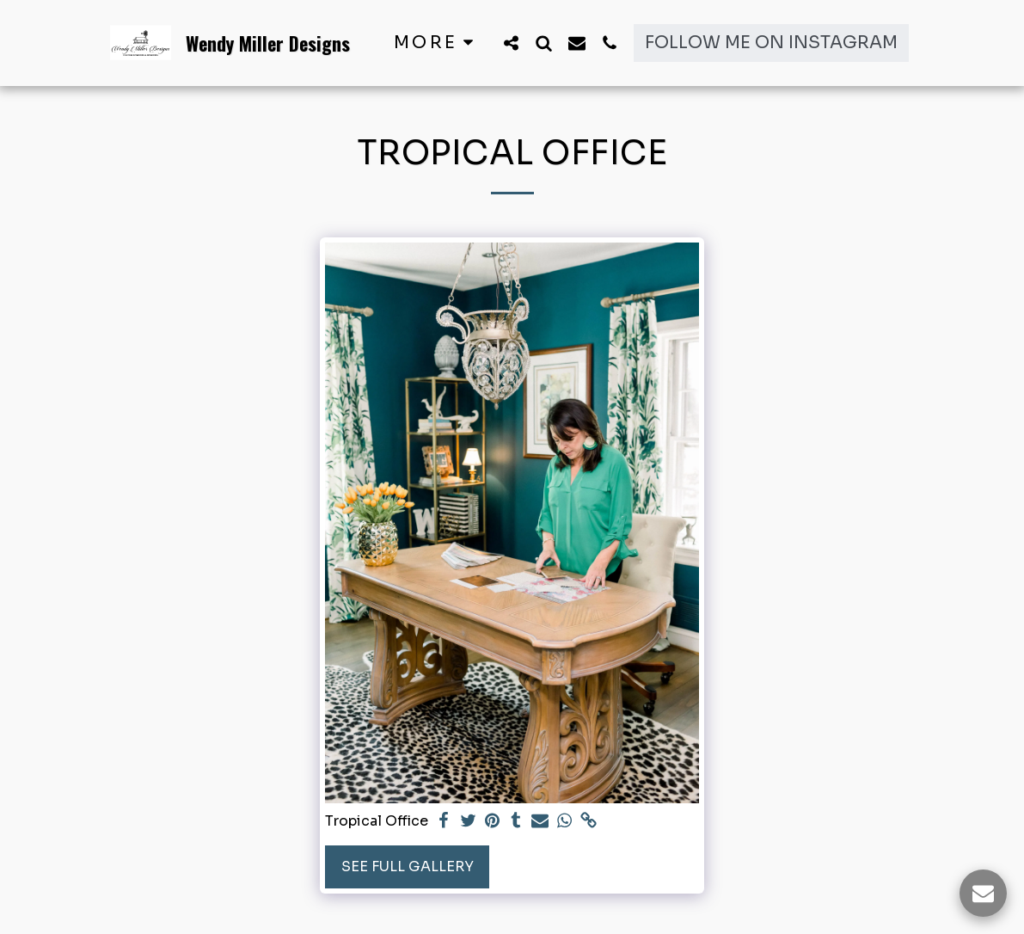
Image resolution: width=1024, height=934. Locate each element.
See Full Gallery (407, 866)
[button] (511, 43)
